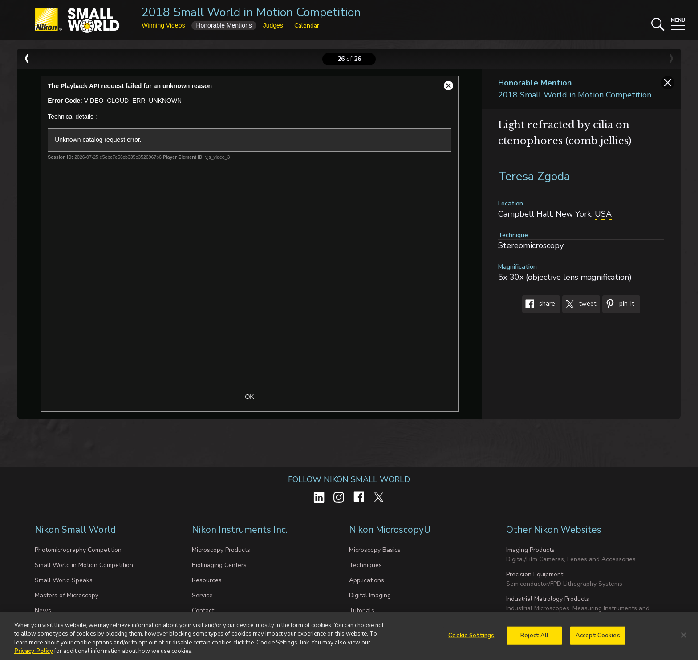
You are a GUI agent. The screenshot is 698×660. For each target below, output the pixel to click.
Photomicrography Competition (78, 550)
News (43, 610)
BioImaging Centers (219, 565)
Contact (203, 610)
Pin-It (618, 304)
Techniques (365, 565)
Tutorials (361, 610)
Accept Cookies (598, 639)
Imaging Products (530, 550)
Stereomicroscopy (531, 245)
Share (538, 304)
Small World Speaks (64, 580)
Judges (273, 25)
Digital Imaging (370, 595)
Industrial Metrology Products (547, 599)
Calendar (306, 25)
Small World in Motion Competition (84, 565)
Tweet (579, 304)
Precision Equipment (534, 574)
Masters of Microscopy (66, 595)
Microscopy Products (221, 550)
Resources (207, 580)
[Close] (684, 638)
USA (603, 214)
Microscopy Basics (375, 550)
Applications (366, 580)
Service (202, 595)
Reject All (534, 639)
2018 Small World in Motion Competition (251, 12)
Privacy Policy (33, 655)
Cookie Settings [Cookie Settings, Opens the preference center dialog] (471, 639)
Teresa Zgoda (534, 176)
